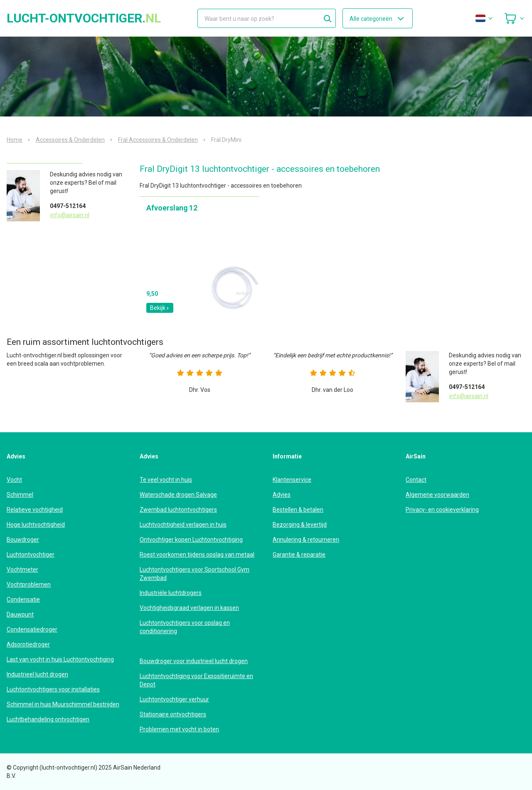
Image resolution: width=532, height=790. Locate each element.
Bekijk (160, 308)
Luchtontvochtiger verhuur (174, 699)
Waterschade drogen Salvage (178, 494)
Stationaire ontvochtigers (173, 714)
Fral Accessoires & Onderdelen (158, 139)
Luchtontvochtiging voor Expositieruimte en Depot (196, 680)
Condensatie (23, 599)
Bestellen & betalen (298, 509)
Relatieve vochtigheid (35, 509)
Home (14, 139)
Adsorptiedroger (28, 644)
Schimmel (20, 494)
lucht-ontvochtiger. (84, 18)
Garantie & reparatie (299, 554)
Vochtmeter (22, 569)
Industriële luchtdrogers (171, 592)
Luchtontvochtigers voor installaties (53, 689)
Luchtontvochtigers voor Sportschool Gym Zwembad (194, 573)
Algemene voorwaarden (437, 494)
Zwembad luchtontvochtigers (178, 509)
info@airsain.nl (69, 215)
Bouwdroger (23, 539)
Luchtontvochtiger (30, 554)
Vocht (14, 479)
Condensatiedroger (32, 629)
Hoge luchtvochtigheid (36, 524)
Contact (416, 479)
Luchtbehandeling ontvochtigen (48, 719)
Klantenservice (292, 479)
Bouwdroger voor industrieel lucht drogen (194, 661)
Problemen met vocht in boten (179, 729)
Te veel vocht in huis (166, 479)
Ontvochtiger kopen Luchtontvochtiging (191, 539)
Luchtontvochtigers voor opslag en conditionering (185, 626)
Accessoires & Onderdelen (70, 139)
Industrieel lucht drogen (37, 674)
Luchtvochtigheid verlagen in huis (183, 524)
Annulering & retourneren (306, 539)
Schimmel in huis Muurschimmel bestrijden (63, 704)
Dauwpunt (20, 614)
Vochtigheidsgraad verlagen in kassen (189, 607)
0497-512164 (68, 206)
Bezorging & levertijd (300, 524)
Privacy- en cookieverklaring (442, 509)
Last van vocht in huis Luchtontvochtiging (60, 659)
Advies (282, 494)
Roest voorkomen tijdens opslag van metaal (197, 554)
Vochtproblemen (29, 584)
